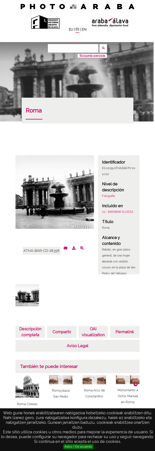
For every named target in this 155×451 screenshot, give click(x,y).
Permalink (125, 332)
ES (77, 29)
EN (84, 29)
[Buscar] (73, 48)
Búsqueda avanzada (92, 55)
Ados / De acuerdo (78, 446)
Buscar (103, 48)
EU (71, 29)
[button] (136, 384)
